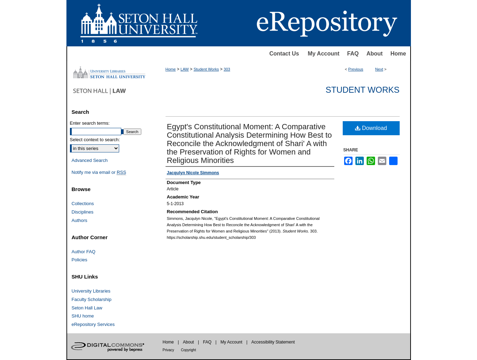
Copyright (188, 350)
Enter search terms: (90, 123)
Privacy (168, 350)
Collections (83, 203)
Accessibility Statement (273, 342)
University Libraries (91, 291)
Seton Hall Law (87, 307)
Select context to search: (95, 139)
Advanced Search (90, 160)
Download (371, 128)
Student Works (206, 69)
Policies (80, 259)
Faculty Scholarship (91, 299)
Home (398, 54)
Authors (80, 220)
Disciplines (83, 212)
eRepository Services (93, 324)
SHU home (83, 316)
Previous (355, 69)
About (374, 54)
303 (227, 69)
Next (379, 69)
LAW (185, 69)
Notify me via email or (99, 172)
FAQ (353, 54)
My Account (324, 54)
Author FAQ (84, 251)
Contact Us (284, 54)
